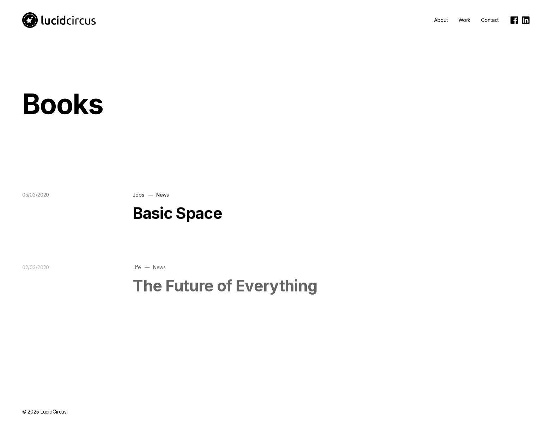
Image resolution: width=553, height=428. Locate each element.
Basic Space (177, 213)
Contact (490, 20)
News (162, 195)
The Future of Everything (225, 291)
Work (464, 20)
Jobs (138, 195)
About (441, 20)
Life (137, 274)
